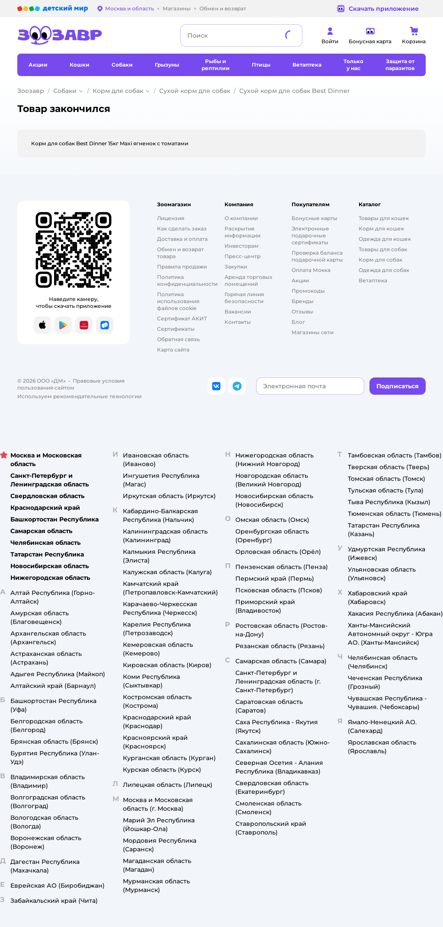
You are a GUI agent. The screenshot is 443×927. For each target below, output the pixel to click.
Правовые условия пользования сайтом (71, 384)
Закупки (236, 266)
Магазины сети (313, 332)
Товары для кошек (384, 218)
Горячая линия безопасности (244, 297)
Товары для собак (383, 249)
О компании (241, 218)
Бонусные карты (314, 218)
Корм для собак (118, 91)
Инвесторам (242, 246)
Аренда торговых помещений (248, 280)
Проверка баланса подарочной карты (317, 256)
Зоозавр (30, 91)
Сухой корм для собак (194, 91)
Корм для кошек (381, 228)
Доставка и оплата (182, 239)
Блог (298, 322)
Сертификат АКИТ (182, 318)
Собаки (65, 91)
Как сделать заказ (182, 228)
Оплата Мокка (311, 270)
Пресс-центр (242, 256)
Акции (300, 280)
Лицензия (170, 218)
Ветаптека (373, 280)
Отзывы (302, 311)
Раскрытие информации (242, 232)
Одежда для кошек (385, 239)
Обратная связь (178, 339)
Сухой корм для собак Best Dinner (294, 91)
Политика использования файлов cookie (178, 301)
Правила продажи (182, 266)
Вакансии (238, 311)
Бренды (303, 301)
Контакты (238, 322)
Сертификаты (176, 329)
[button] (397, 386)
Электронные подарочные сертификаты (310, 235)
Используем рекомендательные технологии (79, 396)
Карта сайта (173, 349)
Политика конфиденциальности (187, 280)
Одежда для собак (384, 270)
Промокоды (308, 291)
